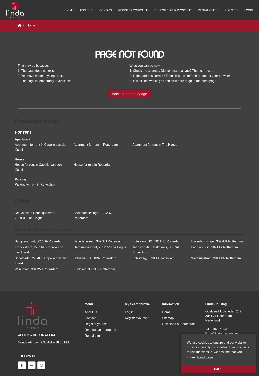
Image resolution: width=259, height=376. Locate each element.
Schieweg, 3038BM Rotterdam (95, 258)
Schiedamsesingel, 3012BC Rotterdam (93, 215)
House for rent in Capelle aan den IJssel (38, 167)
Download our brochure (178, 324)
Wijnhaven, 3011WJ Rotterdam (36, 269)
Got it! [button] (218, 369)
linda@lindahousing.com (222, 333)
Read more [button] (205, 357)
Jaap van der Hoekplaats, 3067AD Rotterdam (156, 250)
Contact (106, 10)
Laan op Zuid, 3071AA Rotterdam (214, 247)
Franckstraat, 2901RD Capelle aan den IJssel (39, 250)
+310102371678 (216, 329)
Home (69, 10)
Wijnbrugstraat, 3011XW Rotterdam (216, 258)
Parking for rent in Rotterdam (35, 184)
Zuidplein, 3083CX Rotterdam (94, 269)
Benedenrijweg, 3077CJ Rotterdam (98, 241)
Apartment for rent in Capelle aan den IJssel (41, 147)
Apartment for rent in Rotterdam (96, 144)
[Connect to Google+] (41, 365)
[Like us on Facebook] (22, 365)
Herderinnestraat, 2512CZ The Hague (100, 247)
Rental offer (208, 10)
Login (248, 10)
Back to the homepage (129, 94)
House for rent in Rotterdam (93, 164)
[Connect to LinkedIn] (31, 365)
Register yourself (133, 10)
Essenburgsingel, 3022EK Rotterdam (217, 241)
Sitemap (168, 318)
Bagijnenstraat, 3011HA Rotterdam (39, 241)
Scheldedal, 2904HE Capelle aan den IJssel (41, 261)
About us (86, 10)
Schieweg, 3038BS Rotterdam (153, 258)
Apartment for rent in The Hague (155, 144)
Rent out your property (173, 10)
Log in (129, 312)
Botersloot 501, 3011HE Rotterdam (157, 241)
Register (231, 10)
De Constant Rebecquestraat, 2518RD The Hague (35, 215)
